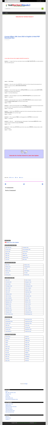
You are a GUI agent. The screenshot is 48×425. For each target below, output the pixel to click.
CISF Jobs (27, 346)
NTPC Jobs (8, 346)
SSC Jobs (27, 342)
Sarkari (7, 340)
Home (7, 391)
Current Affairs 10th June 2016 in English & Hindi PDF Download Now (22, 37)
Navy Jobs (8, 360)
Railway (26, 352)
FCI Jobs (7, 350)
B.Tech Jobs (8, 396)
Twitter (16, 177)
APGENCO (27, 356)
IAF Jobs (7, 352)
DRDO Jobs (27, 340)
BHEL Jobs (27, 344)
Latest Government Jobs (10, 410)
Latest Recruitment (9, 409)
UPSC (7, 344)
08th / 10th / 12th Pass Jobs (11, 392)
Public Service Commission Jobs (12, 399)
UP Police (7, 358)
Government (8, 336)
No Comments (7, 39)
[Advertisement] (24, 26)
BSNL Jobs (8, 354)
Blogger (26, 383)
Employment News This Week (11, 406)
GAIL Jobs (27, 348)
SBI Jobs (27, 336)
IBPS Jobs (27, 338)
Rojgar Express (8, 405)
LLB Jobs (7, 395)
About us (7, 416)
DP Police (27, 358)
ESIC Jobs (7, 348)
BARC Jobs (27, 354)
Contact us (8, 419)
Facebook (12, 177)
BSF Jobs (7, 356)
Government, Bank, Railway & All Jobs (23, 422)
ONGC (7, 342)
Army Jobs (27, 350)
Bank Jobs (8, 338)
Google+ (21, 177)
